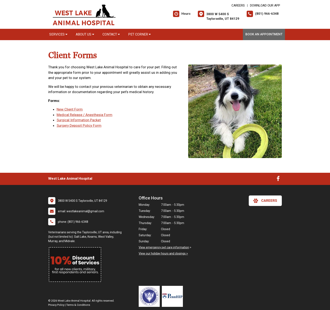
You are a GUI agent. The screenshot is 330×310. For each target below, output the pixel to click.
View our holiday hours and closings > (163, 253)
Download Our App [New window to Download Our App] (265, 5)
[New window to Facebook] (278, 179)
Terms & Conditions (78, 304)
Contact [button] (111, 34)
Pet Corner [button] (139, 34)
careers (265, 200)
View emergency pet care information (164, 247)
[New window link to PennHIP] (173, 296)
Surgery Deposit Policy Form (79, 125)
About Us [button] (85, 34)
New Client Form (70, 109)
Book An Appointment (263, 34)
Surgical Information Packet (79, 120)
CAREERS (238, 5)
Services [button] (58, 34)
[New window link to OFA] (150, 296)
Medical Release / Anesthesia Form (84, 115)
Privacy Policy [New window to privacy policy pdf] (56, 304)
